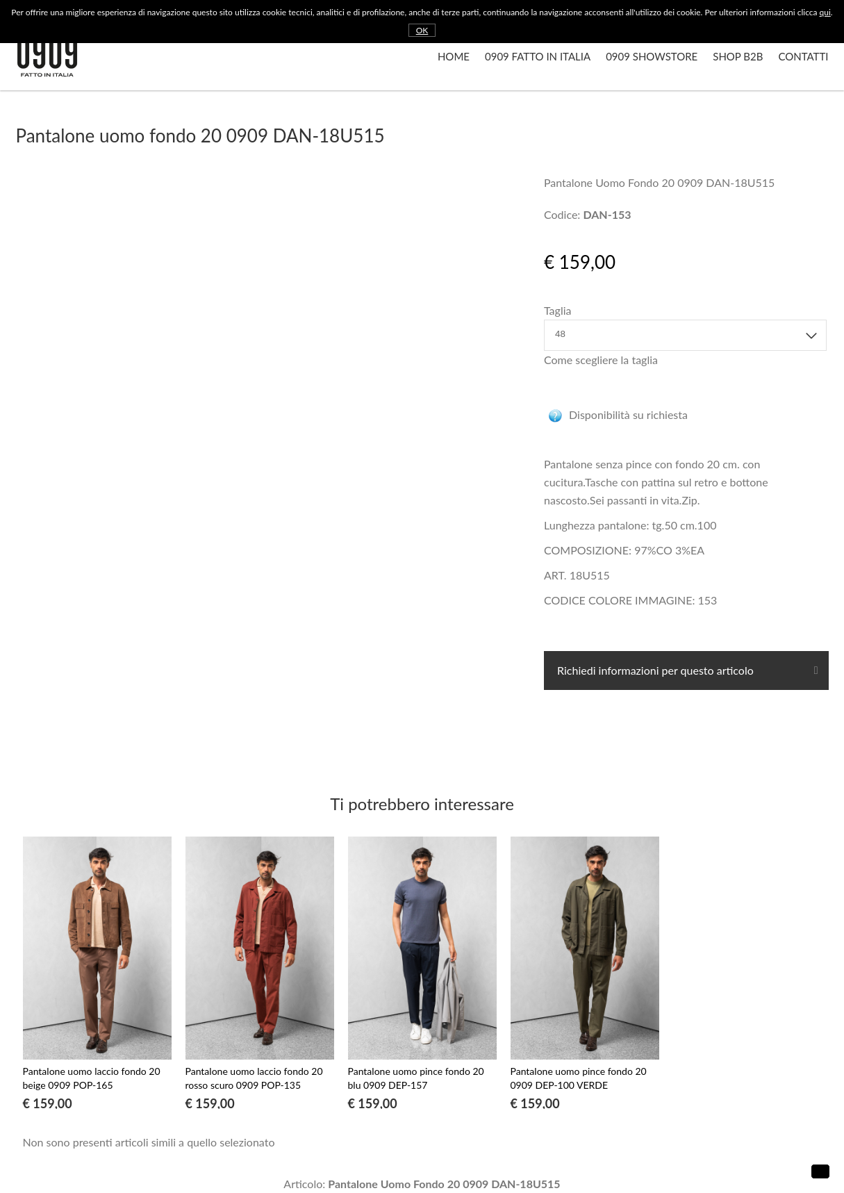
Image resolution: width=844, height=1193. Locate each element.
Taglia (557, 310)
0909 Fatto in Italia (537, 56)
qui (825, 12)
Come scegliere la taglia (601, 359)
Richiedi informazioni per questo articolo (654, 670)
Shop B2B (738, 56)
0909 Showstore (651, 56)
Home (454, 56)
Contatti (803, 56)
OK (422, 30)
